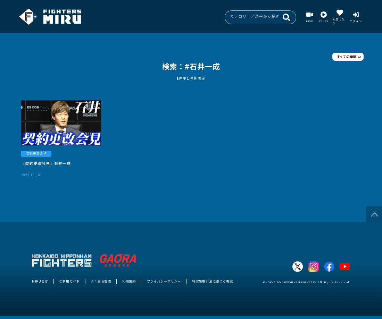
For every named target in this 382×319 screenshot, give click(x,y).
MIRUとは (40, 281)
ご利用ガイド (69, 281)
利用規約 (129, 281)
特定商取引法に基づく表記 (212, 281)
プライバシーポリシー (164, 281)
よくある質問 (101, 281)
